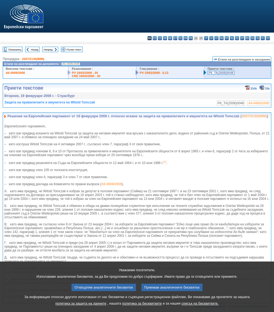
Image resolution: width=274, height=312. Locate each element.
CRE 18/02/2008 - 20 (86, 76)
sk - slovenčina (252, 38)
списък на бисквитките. (199, 308)
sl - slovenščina (258, 38)
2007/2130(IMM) (33, 59)
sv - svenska (268, 38)
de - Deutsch (170, 38)
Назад (34, 49)
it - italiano (206, 38)
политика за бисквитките (142, 308)
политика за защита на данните (81, 308)
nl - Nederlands (232, 38)
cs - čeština (160, 38)
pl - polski (237, 38)
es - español (155, 38)
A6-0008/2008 (15, 72)
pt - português (242, 38)
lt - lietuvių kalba (216, 38)
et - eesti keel (175, 38)
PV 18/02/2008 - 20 (85, 72)
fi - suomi (263, 38)
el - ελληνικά (180, 38)
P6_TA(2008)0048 (221, 72)
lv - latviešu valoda (211, 38)
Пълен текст (74, 49)
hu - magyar (222, 38)
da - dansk (165, 38)
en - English (186, 38)
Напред (48, 49)
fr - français (191, 38)
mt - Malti (227, 38)
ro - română (247, 38)
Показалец (14, 49)
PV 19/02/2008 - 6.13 (154, 72)
